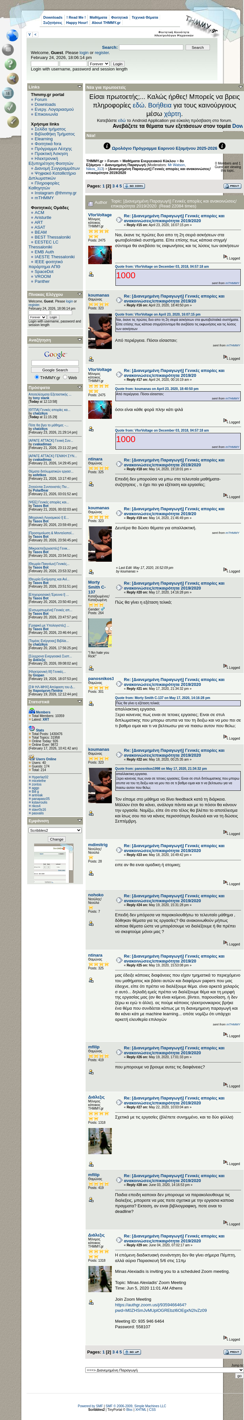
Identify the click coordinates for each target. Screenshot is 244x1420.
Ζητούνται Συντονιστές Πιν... (49, 487)
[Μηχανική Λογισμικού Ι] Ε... (49, 517)
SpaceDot (44, 271)
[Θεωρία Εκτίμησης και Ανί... (49, 579)
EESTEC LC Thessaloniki (43, 244)
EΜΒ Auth (44, 251)
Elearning (44, 138)
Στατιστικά (39, 701)
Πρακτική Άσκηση (51, 153)
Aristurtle (42, 217)
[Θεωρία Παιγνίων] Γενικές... (49, 564)
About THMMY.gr (106, 23)
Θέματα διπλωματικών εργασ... (51, 471)
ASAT (39, 227)
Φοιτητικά (119, 17)
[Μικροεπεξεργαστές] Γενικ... (49, 548)
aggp (35, 788)
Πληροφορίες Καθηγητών (44, 185)
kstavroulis (39, 802)
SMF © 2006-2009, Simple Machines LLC (136, 1406)
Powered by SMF (90, 1406)
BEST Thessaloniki (53, 237)
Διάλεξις (39, 660)
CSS (152, 1409)
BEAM (41, 232)
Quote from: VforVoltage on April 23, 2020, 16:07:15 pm (158, 314)
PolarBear (40, 490)
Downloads (53, 17)
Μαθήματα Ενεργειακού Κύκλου (149, 161)
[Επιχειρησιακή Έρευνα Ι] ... (49, 594)
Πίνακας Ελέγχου (46, 294)
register (102, 52)
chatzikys (40, 413)
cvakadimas (42, 444)
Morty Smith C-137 (97, 587)
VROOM (43, 276)
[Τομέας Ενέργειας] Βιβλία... (49, 641)
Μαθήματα (98, 17)
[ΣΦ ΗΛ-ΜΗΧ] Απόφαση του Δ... (52, 687)
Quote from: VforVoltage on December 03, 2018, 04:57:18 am (162, 266)
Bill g (35, 791)
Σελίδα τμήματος (50, 128)
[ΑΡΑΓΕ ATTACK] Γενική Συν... (51, 440)
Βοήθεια (160, 105)
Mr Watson (176, 165)
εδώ (139, 105)
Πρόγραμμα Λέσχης (53, 148)
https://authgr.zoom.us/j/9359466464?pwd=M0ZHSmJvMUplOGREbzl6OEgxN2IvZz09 (161, 1307)
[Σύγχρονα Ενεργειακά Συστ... (50, 656)
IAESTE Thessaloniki (55, 256)
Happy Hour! (77, 23)
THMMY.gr (94, 161)
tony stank (41, 398)
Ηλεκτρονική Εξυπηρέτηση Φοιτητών (51, 161)
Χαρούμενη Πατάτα (47, 690)
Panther (42, 281)
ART (38, 222)
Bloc (129, 1409)
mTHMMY (44, 197)
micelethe (39, 781)
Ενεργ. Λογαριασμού (54, 109)
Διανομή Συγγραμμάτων (57, 168)
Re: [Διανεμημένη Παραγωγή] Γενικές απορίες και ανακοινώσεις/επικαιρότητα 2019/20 (174, 298)
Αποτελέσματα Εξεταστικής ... (50, 394)
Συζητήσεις (52, 23)
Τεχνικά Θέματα (145, 17)
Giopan (38, 675)
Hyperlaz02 (40, 777)
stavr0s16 (39, 809)
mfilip (94, 1046)
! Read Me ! (76, 17)
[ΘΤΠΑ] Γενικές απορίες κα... (49, 410)
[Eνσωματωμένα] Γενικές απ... (50, 610)
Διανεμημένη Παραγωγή (125, 165)
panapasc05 (41, 799)
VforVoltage (100, 214)
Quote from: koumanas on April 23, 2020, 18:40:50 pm (157, 389)
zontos (36, 784)
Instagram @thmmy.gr (56, 192)
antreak (37, 795)
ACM (39, 212)
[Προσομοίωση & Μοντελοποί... (51, 533)
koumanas (98, 295)
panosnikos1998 (104, 678)
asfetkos (39, 475)
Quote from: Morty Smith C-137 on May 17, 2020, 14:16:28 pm (162, 698)
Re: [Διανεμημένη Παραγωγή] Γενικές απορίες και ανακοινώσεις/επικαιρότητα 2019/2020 (174, 218)
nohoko (96, 894)
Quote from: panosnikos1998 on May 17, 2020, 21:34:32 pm (161, 768)
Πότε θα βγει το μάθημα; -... (49, 425)
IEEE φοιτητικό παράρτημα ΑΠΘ (46, 264)
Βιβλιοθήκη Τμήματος (55, 133)
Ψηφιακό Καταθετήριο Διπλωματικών (52, 176)
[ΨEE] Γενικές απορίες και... (49, 502)
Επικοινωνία (46, 114)
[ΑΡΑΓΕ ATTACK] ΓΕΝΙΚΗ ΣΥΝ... (53, 456)
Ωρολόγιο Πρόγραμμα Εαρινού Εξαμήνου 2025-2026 (164, 148)
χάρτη (172, 113)
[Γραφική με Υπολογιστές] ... (49, 625)
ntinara (95, 459)
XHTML (141, 1409)
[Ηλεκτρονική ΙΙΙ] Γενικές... (47, 671)
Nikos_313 (94, 169)
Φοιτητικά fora (48, 143)
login (84, 52)
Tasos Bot (41, 506)
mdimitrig (98, 844)
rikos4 (36, 806)
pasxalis (38, 813)
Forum (41, 99)
